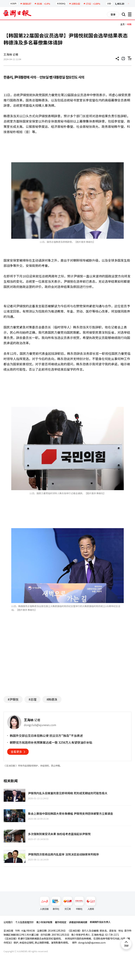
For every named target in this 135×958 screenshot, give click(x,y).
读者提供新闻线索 (78, 922)
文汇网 (67, 904)
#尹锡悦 (13, 699)
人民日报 (44, 904)
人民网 (90, 904)
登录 (113, 14)
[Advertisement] (67, 659)
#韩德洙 (52, 699)
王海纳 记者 (11, 54)
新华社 (56, 904)
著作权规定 (60, 922)
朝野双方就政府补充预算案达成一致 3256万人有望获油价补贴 (51, 742)
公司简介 (8, 922)
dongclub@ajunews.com (91, 942)
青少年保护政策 (44, 922)
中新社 (79, 904)
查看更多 (16, 751)
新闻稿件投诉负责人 (100, 922)
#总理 (32, 699)
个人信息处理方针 (24, 922)
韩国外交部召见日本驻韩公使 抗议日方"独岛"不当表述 (46, 736)
